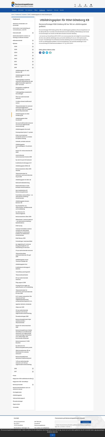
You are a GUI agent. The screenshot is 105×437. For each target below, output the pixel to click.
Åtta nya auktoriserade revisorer (22, 97)
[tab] (75, 5)
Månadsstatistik (17, 40)
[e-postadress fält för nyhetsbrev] (68, 422)
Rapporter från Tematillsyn (20, 381)
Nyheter (24, 14)
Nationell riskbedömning (23, 183)
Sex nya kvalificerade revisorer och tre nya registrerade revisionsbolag (24, 124)
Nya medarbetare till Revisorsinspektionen (22, 191)
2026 (15, 46)
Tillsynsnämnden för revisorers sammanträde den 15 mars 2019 (24, 291)
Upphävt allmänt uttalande (23, 304)
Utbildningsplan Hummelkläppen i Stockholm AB (24, 146)
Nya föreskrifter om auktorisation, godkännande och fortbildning (24, 207)
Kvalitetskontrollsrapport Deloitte (23, 268)
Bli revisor (21, 10)
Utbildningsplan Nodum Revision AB (22, 202)
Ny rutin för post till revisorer (24, 160)
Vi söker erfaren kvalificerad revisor (24, 102)
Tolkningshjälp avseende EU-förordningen (24, 93)
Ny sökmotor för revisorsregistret (20, 212)
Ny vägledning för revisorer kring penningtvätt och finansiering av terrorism (23, 245)
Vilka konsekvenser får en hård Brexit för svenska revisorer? (23, 352)
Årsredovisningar (18, 401)
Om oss (56, 10)
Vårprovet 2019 (20, 307)
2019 (29, 14)
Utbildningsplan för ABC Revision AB (22, 71)
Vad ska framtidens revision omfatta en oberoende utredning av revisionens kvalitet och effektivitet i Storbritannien (24, 232)
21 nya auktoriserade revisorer (24, 250)
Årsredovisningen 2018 (22, 316)
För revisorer (28, 10)
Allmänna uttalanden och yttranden (20, 24)
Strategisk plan (17, 392)
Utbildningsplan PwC (21, 264)
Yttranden (16, 407)
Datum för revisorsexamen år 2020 (24, 151)
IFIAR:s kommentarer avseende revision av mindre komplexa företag (24, 136)
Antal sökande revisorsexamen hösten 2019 (24, 156)
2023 (15, 55)
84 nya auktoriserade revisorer (22, 278)
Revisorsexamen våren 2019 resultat (23, 169)
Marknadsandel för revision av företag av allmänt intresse (21, 36)
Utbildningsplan (17, 395)
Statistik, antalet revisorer (23, 141)
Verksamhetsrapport (19, 398)
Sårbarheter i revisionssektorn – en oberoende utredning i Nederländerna (24, 221)
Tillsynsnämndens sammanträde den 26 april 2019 (23, 255)
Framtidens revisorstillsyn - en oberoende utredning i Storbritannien (24, 196)
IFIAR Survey (19, 226)
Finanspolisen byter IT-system (24, 132)
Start (12, 14)
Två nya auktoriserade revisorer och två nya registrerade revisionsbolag (23, 362)
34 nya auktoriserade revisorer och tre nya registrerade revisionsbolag (23, 311)
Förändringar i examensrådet (24, 241)
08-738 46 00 (37, 421)
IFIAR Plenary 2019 (20, 238)
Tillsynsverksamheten (22, 275)
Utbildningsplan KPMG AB (23, 166)
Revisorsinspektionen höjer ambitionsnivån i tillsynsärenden (23, 321)
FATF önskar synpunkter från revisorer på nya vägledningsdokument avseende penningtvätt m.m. (24, 299)
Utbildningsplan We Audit (23, 129)
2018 (15, 368)
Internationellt (17, 33)
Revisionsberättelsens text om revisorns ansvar (21, 388)
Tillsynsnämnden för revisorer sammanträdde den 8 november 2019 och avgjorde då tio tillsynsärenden (24, 108)
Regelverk (49, 10)
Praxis (14, 375)
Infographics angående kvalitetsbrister (22, 88)
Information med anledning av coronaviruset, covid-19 (21, 29)
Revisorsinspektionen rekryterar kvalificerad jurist (23, 357)
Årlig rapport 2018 (21, 282)
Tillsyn (36, 10)
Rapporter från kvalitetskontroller (22, 378)
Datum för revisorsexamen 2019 (23, 326)
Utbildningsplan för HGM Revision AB (22, 76)
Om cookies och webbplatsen (41, 427)
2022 (15, 58)
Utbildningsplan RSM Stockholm (21, 119)
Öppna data (16, 404)
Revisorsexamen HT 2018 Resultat (22, 342)
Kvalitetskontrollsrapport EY (24, 163)
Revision (14, 10)
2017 (15, 371)
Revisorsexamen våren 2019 (23, 216)
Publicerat (42, 10)
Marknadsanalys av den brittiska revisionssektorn (23, 186)
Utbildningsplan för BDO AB (23, 180)
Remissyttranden (18, 384)
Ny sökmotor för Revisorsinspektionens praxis (24, 346)
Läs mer (69, 427)
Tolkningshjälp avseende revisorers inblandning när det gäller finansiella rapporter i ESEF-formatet (24, 82)
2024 (15, 52)
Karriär (62, 10)
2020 (15, 64)
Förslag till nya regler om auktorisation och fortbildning (24, 286)
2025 (15, 49)
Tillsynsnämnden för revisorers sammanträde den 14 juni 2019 (24, 175)
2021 (15, 61)
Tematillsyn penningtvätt (23, 272)
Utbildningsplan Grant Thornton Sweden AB (22, 260)
